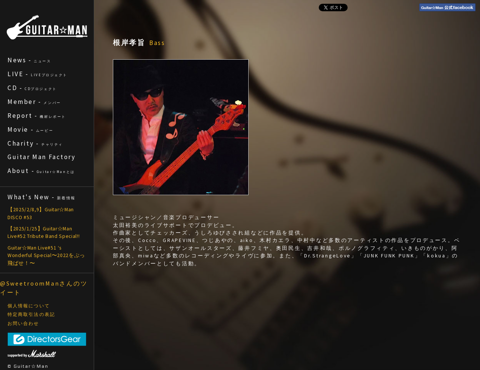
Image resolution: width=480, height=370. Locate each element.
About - (41, 171)
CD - (32, 88)
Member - (34, 102)
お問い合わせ (23, 323)
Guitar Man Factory (42, 157)
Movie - (30, 129)
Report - (37, 115)
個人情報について (29, 305)
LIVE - (38, 74)
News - (29, 60)
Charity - (35, 143)
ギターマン (47, 27)
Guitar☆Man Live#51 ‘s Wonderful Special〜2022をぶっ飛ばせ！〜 (46, 255)
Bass (157, 43)
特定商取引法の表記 (31, 314)
